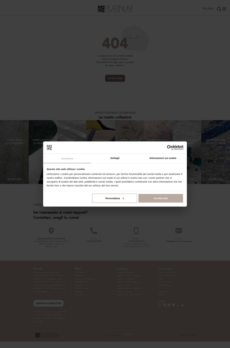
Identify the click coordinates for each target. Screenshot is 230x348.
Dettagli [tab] (115, 158)
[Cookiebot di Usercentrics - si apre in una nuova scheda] (169, 147)
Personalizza (114, 198)
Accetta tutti (161, 198)
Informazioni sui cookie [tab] (163, 158)
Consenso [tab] (67, 158)
